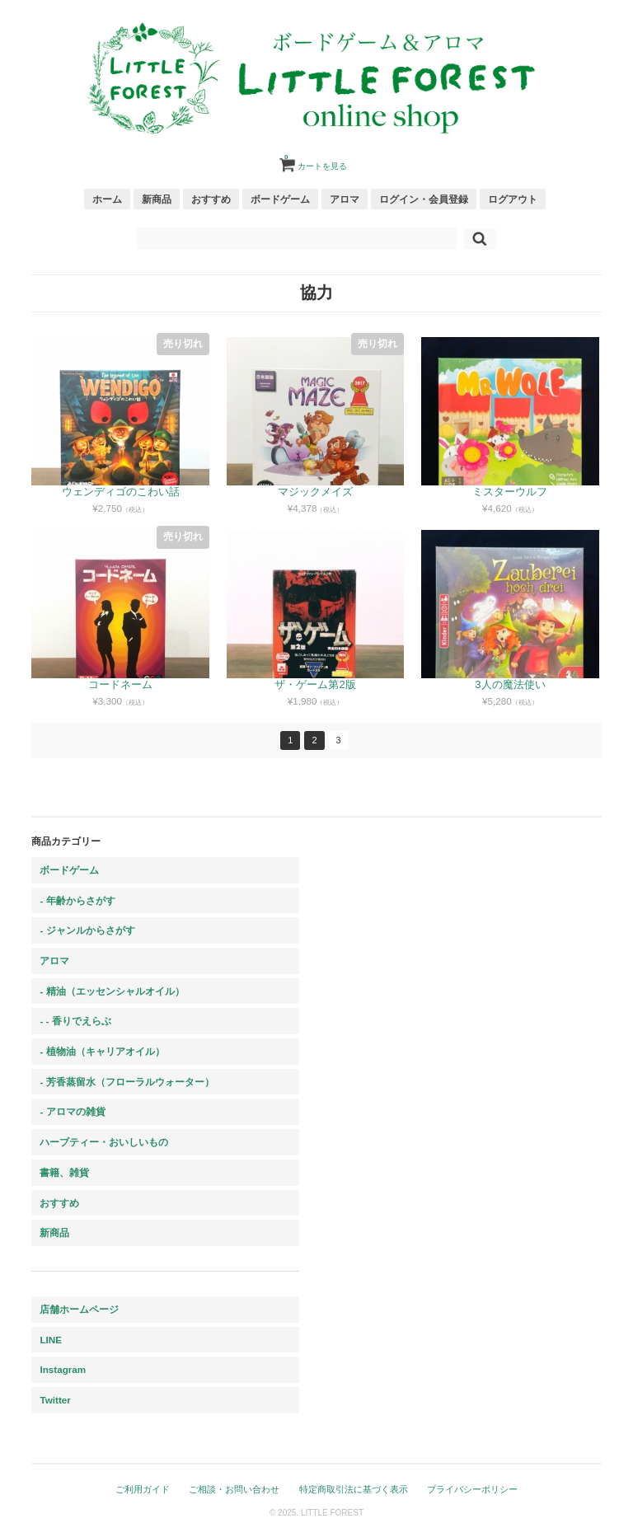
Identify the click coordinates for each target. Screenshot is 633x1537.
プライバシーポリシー (472, 1489)
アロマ (344, 199)
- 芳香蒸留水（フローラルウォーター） (126, 1081)
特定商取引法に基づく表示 (353, 1489)
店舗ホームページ (79, 1309)
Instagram (63, 1369)
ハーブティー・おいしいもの (104, 1141)
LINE (51, 1339)
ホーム (107, 199)
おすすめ (211, 199)
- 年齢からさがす (77, 900)
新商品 (156, 199)
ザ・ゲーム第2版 (314, 684)
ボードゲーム (280, 199)
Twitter (55, 1399)
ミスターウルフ (509, 491)
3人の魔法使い (510, 684)
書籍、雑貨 (64, 1172)
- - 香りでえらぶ (75, 1020)
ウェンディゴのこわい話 (121, 491)
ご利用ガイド (142, 1489)
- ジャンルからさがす (87, 930)
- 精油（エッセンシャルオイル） (112, 991)
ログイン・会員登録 (423, 199)
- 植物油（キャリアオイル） (102, 1051)
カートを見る (315, 160)
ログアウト (512, 199)
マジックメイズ (315, 491)
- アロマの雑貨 (72, 1111)
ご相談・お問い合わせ (234, 1489)
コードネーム (120, 684)
